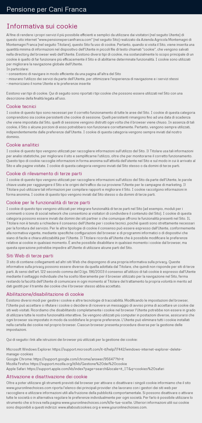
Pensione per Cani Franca (46, 9)
